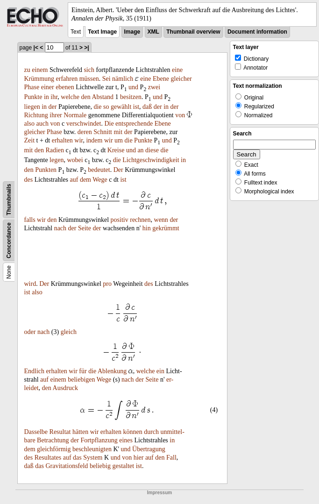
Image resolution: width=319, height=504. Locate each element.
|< (36, 47)
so (106, 106)
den (85, 96)
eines (126, 440)
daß (147, 106)
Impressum (159, 492)
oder (30, 331)
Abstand (102, 96)
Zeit (29, 140)
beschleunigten (92, 449)
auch (42, 123)
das (77, 457)
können (132, 431)
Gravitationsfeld (66, 465)
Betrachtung (53, 440)
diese (152, 150)
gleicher (181, 78)
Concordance (9, 241)
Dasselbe (36, 431)
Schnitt (102, 131)
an (140, 150)
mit (117, 131)
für (82, 371)
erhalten (62, 140)
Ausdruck (65, 387)
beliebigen (81, 379)
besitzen (131, 96)
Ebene (161, 78)
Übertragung (148, 449)
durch (151, 431)
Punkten (46, 169)
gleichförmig (54, 449)
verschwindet (83, 123)
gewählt (121, 106)
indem (94, 140)
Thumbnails (9, 199)
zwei (154, 87)
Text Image (102, 31)
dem (85, 179)
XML (153, 31)
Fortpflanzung (98, 440)
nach (60, 228)
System (92, 457)
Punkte (33, 96)
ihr (53, 96)
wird (30, 283)
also (29, 123)
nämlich (122, 78)
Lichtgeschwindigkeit (150, 159)
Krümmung (39, 78)
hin (146, 228)
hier (139, 457)
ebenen (65, 87)
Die (108, 123)
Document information (257, 31)
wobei (75, 159)
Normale (75, 115)
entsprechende (134, 123)
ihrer (56, 115)
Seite (84, 228)
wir (78, 140)
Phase (32, 87)
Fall (171, 457)
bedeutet (99, 169)
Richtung (36, 115)
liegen (32, 106)
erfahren (67, 78)
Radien (54, 150)
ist (136, 106)
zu (27, 69)
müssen (89, 78)
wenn (161, 219)
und (133, 87)
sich (89, 69)
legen (57, 159)
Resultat (60, 431)
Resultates (48, 457)
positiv (119, 219)
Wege (99, 179)
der (53, 106)
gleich (69, 331)
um (118, 140)
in (46, 96)
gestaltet (123, 465)
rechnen (140, 219)
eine (177, 69)
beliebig (100, 465)
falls (29, 219)
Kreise (116, 150)
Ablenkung (112, 371)
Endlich (34, 371)
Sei (106, 78)
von (180, 115)
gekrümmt (165, 228)
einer (47, 87)
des (28, 179)
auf (74, 179)
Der (118, 169)
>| (86, 47)
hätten (80, 431)
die (97, 106)
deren (85, 131)
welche (70, 96)
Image (132, 31)
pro (107, 283)
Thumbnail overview (193, 31)
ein (160, 371)
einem (40, 69)
